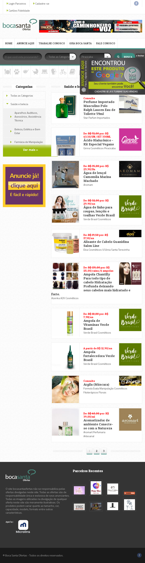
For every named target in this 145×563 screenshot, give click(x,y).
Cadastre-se (42, 3)
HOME (8, 43)
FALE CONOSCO (105, 43)
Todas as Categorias (22, 95)
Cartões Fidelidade (19, 10)
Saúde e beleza (19, 104)
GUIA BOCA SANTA (80, 43)
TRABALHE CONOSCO (52, 43)
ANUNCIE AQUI (25, 43)
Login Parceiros (17, 3)
